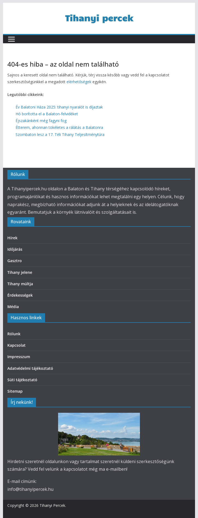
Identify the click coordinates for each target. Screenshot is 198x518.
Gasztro (14, 260)
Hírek (12, 237)
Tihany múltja (20, 283)
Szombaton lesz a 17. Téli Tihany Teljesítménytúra (60, 134)
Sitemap (15, 391)
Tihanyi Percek (52, 505)
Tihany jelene (19, 272)
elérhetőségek (79, 81)
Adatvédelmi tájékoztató (30, 368)
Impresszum (18, 356)
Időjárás (14, 249)
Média (13, 306)
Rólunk (13, 333)
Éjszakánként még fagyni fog (41, 120)
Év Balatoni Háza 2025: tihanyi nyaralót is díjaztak (59, 107)
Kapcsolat (16, 345)
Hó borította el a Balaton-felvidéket (47, 113)
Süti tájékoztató (22, 379)
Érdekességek (20, 295)
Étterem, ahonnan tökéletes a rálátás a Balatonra (59, 127)
